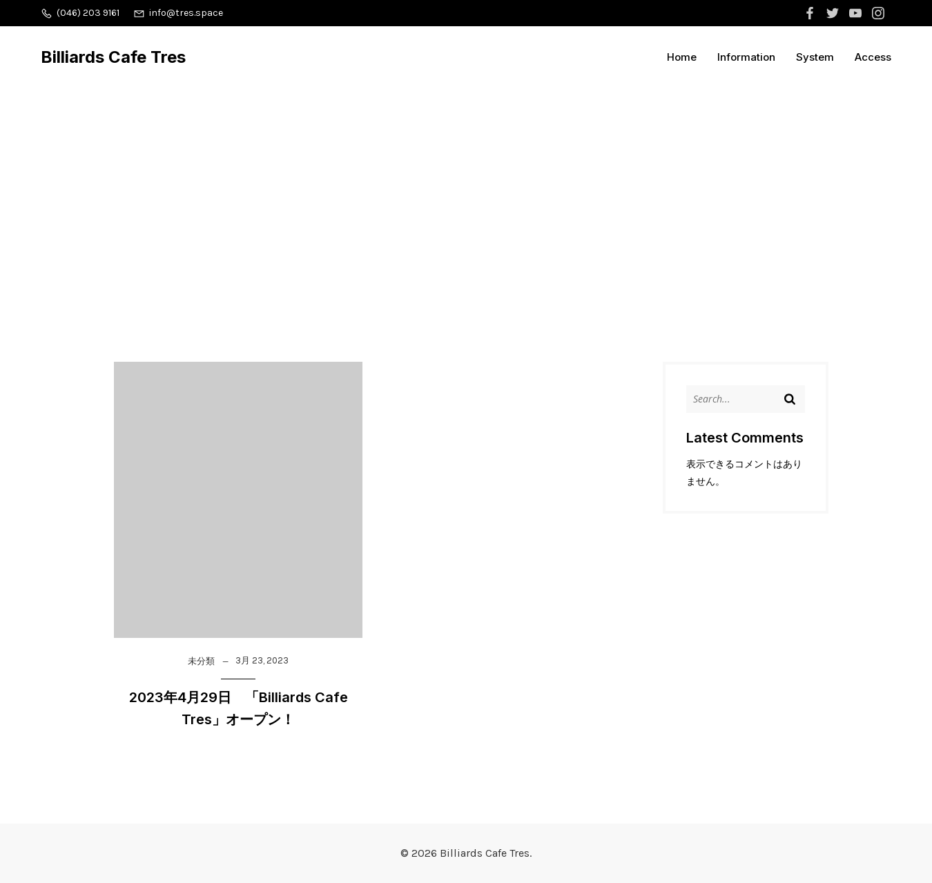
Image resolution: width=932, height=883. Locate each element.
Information (746, 57)
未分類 (201, 661)
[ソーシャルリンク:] (811, 13)
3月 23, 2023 (262, 660)
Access (873, 57)
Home (682, 57)
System (815, 57)
